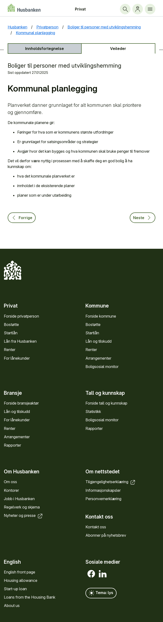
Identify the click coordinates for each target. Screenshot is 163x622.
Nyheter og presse (23, 515)
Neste (142, 218)
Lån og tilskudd (98, 341)
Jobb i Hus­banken (19, 498)
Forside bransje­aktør (21, 403)
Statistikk (93, 411)
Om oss (10, 481)
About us (12, 605)
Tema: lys (101, 593)
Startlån (10, 332)
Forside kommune (100, 316)
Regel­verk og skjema (22, 507)
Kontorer (11, 490)
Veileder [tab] (118, 48)
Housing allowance (20, 580)
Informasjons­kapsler (103, 490)
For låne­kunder (17, 358)
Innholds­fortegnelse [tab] (44, 48)
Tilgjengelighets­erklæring (110, 481)
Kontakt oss (95, 527)
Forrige (21, 218)
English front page (19, 572)
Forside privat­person (21, 316)
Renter (9, 349)
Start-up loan (15, 588)
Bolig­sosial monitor (101, 366)
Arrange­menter (98, 358)
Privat (80, 9)
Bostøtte (11, 324)
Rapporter (12, 445)
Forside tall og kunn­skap (106, 403)
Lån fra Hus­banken (20, 341)
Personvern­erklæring (103, 498)
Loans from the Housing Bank (29, 597)
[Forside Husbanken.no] (24, 8)
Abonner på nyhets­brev (105, 535)
